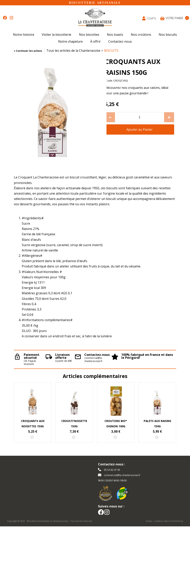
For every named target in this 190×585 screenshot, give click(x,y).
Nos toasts (115, 34)
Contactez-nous (120, 41)
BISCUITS (111, 50)
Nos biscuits (168, 34)
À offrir (95, 41)
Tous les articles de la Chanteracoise (73, 50)
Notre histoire (23, 34)
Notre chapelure (70, 41)
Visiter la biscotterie (56, 34)
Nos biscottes (89, 34)
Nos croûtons (141, 34)
